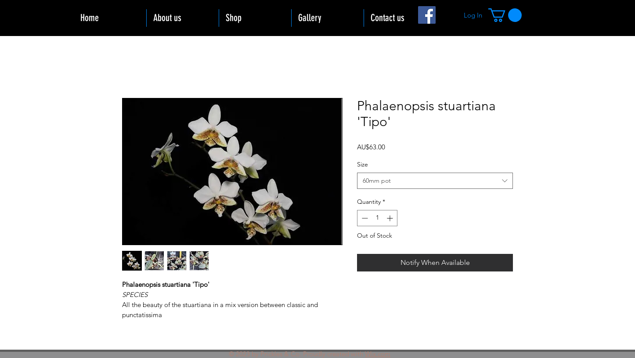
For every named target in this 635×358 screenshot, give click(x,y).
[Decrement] (363, 218)
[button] (505, 15)
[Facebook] (427, 15)
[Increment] (390, 218)
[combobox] (435, 181)
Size (362, 164)
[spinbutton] (377, 218)
